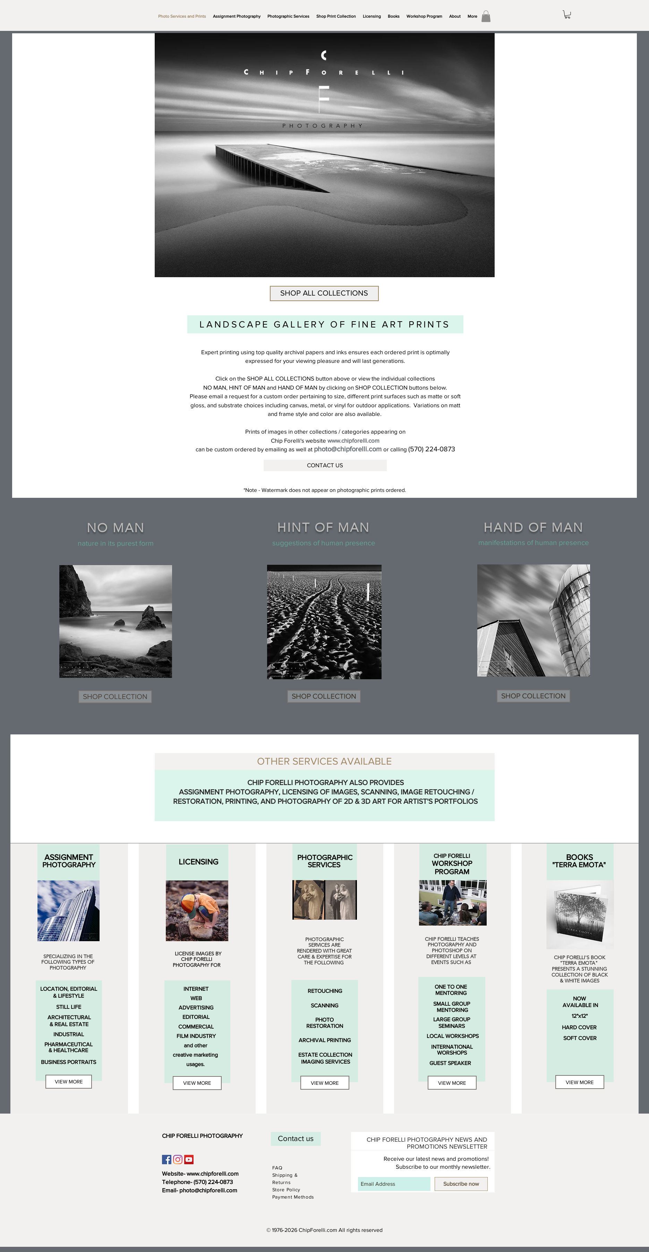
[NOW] (579, 999)
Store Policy (287, 1189)
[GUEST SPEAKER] (450, 1063)
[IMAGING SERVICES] (325, 1062)
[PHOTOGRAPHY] (69, 865)
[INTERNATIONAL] (452, 1047)
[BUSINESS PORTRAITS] (68, 1062)
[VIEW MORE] (68, 1082)
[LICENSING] (198, 862)
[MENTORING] (451, 993)
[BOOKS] (579, 857)
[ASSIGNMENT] (68, 857)
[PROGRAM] (452, 872)
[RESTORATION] (325, 1026)
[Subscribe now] (461, 1184)
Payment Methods (293, 1197)
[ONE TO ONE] (451, 987)
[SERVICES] (324, 865)
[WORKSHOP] (452, 863)
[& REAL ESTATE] (69, 1024)
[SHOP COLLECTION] (115, 696)
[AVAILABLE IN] (580, 1005)
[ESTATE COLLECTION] (325, 1055)
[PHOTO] (324, 1020)
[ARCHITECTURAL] (69, 1018)
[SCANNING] (324, 1006)
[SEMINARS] (452, 1026)
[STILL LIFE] (68, 1007)
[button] (288, 16)
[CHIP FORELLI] (452, 856)
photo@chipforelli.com (208, 1190)
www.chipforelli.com (213, 1173)
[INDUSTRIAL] (68, 1034)
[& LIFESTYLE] (68, 996)
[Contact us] (296, 1139)
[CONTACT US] (325, 465)
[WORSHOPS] (452, 1053)
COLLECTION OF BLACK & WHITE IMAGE (580, 978)
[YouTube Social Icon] (189, 1159)
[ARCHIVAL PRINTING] (325, 1040)
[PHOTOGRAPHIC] (325, 857)
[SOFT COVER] (580, 1038)
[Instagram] (177, 1159)
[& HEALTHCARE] (68, 1051)
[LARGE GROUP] (451, 1019)
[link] (486, 16)
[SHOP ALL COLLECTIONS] (324, 293)
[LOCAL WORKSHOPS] (453, 1036)
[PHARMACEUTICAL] (68, 1044)
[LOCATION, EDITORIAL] (68, 989)
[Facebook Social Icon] (166, 1159)
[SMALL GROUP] (452, 1004)
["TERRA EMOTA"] (579, 865)
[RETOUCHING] (325, 991)
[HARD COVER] (579, 1027)
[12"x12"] (579, 1016)
